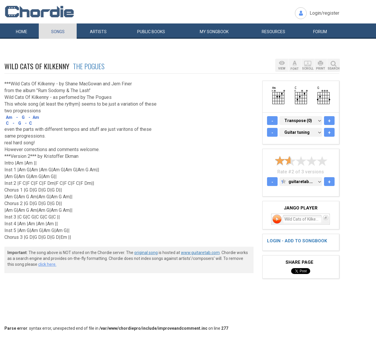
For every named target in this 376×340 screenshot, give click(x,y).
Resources (273, 31)
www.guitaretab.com (200, 252)
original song (146, 252)
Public (151, 31)
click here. (47, 264)
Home (21, 31)
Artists (98, 31)
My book (214, 31)
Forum (320, 31)
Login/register (324, 13)
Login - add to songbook (297, 240)
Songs (58, 31)
